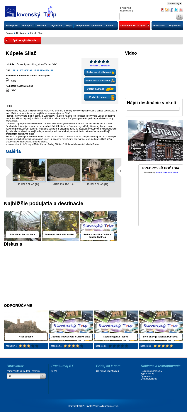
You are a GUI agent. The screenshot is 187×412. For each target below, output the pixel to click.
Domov (9, 33)
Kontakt (110, 25)
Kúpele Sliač (36, 33)
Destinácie (21, 33)
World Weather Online (167, 172)
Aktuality (41, 25)
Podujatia (27, 25)
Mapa (69, 25)
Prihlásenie (159, 25)
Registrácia (175, 25)
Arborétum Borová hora (22, 234)
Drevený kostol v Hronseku (59, 234)
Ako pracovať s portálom (89, 25)
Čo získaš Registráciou (107, 371)
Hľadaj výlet (12, 25)
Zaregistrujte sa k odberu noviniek (23, 371)
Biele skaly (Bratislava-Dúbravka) (160, 336)
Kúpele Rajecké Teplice (115, 336)
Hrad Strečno (26, 336)
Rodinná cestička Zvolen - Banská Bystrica (97, 235)
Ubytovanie (56, 25)
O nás (54, 371)
